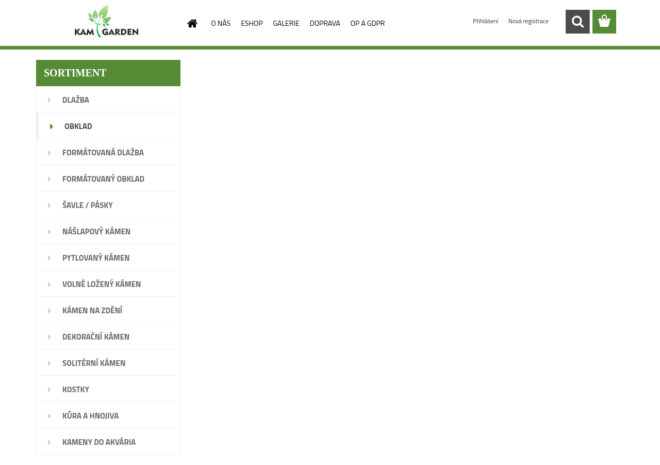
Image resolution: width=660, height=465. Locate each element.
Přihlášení (486, 21)
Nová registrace (528, 21)
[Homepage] (192, 23)
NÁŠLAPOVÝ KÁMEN (96, 231)
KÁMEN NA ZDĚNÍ (92, 310)
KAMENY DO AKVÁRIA (99, 442)
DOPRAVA (325, 23)
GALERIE (286, 23)
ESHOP (251, 23)
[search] (577, 22)
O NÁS (221, 23)
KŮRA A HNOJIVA (90, 416)
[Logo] (107, 22)
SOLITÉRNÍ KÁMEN (93, 363)
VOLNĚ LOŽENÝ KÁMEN (101, 284)
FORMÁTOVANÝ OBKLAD (103, 179)
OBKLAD (78, 126)
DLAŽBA (75, 100)
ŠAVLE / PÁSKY (87, 205)
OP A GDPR (368, 23)
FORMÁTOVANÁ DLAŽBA (103, 152)
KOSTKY (75, 389)
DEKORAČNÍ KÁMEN (95, 337)
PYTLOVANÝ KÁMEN (96, 258)
